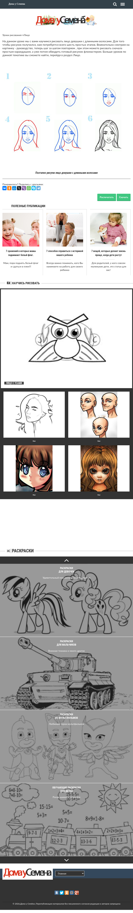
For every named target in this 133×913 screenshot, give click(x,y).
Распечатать (107, 197)
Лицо (27, 35)
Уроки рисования (11, 35)
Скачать (123, 197)
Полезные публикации (28, 206)
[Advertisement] (66, 520)
